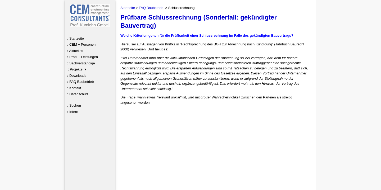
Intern (72, 112)
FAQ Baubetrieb (80, 82)
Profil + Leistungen (82, 57)
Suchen (74, 105)
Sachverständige (81, 63)
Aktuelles (75, 51)
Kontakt (74, 88)
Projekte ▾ (77, 69)
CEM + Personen (81, 44)
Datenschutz (77, 94)
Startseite (75, 38)
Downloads (76, 76)
